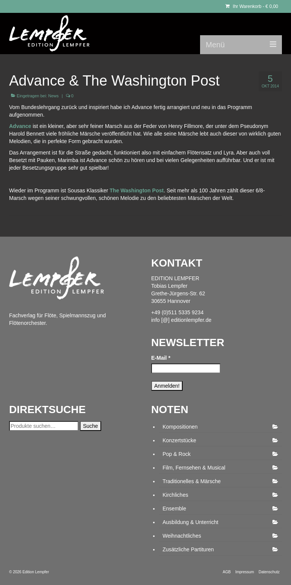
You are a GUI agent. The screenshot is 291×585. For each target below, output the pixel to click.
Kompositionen (180, 427)
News (53, 96)
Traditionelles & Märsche (192, 481)
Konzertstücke (179, 440)
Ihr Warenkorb (251, 6)
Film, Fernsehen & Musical (194, 468)
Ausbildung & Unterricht (190, 522)
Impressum (244, 572)
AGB (227, 572)
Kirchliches (175, 495)
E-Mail (161, 358)
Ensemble (174, 508)
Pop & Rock (177, 454)
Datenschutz (269, 572)
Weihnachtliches (182, 536)
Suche (90, 426)
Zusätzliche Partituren (188, 549)
